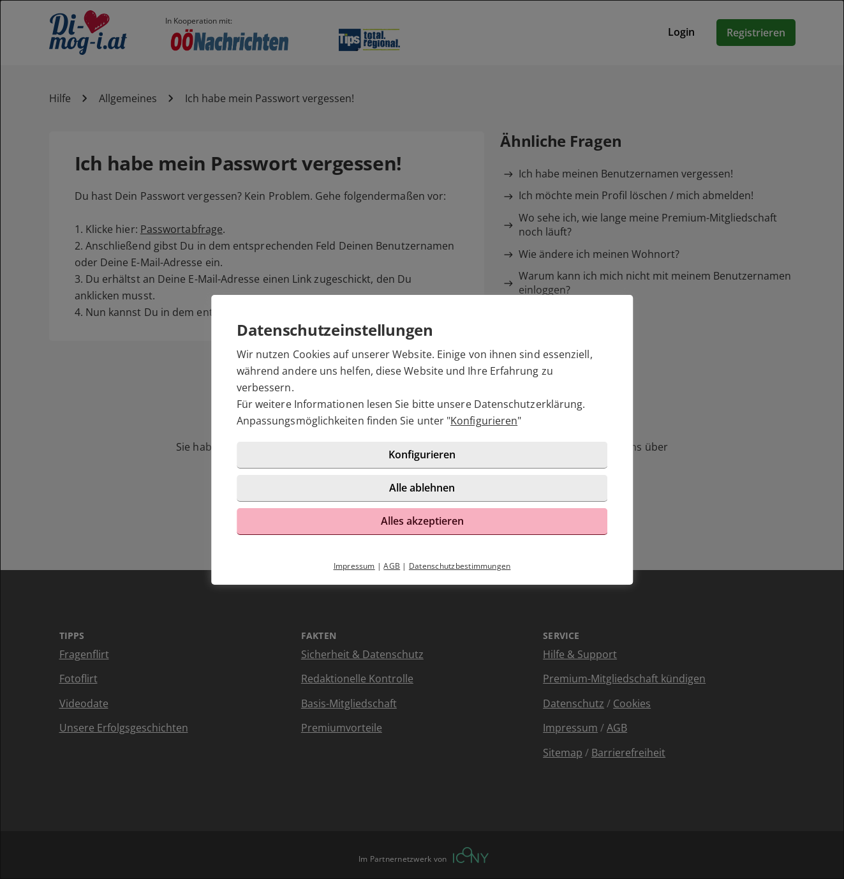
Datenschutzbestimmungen (460, 565)
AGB (391, 565)
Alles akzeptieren (422, 521)
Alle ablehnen (422, 488)
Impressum (354, 565)
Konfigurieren (483, 421)
